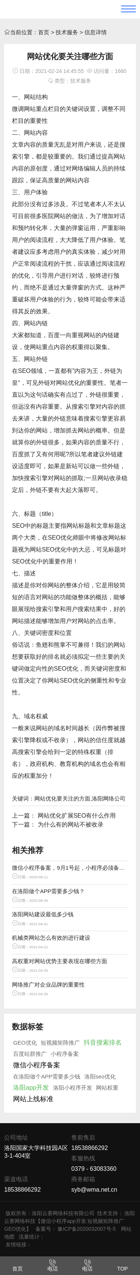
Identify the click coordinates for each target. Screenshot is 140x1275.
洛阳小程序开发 (72, 1087)
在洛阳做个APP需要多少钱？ (48, 891)
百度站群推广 (30, 1054)
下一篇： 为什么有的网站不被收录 (57, 824)
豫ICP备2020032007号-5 (86, 1229)
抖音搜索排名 (103, 1042)
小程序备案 (65, 1054)
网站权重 (107, 1087)
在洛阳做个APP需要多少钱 (46, 1076)
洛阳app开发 (31, 1087)
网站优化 (68, 383)
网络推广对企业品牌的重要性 (48, 984)
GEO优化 (25, 1042)
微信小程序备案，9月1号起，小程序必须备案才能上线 (70, 868)
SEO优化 (60, 537)
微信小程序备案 (36, 1065)
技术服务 (67, 32)
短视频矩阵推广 (60, 1042)
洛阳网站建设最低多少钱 (43, 914)
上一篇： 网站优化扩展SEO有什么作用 (64, 815)
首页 (43, 32)
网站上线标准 (33, 1099)
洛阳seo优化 (100, 1076)
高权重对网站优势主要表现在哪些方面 (59, 961)
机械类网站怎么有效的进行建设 (51, 937)
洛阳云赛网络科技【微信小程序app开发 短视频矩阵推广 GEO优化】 (69, 1221)
